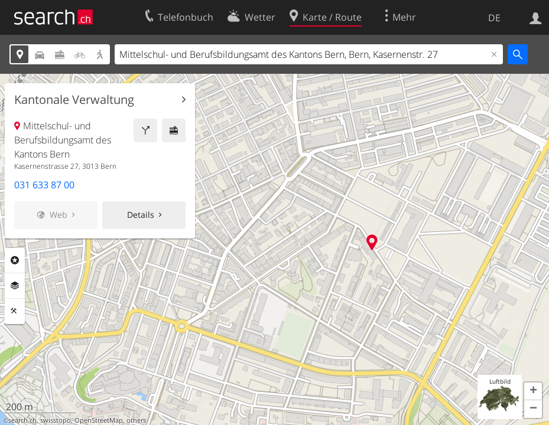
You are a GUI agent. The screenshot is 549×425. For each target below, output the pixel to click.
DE (494, 17)
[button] (533, 391)
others (136, 420)
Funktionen (15, 311)
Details (140, 214)
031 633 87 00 (44, 184)
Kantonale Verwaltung (74, 100)
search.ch (22, 420)
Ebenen (15, 285)
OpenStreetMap (98, 420)
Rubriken (15, 260)
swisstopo (55, 420)
